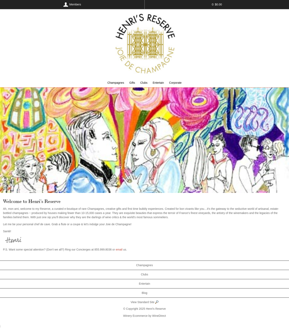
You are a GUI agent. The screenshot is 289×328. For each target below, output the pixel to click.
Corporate (175, 82)
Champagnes (115, 82)
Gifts (132, 82)
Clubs (144, 82)
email (119, 249)
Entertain (158, 82)
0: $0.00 (217, 4)
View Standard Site (145, 302)
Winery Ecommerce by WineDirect (144, 315)
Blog (144, 292)
